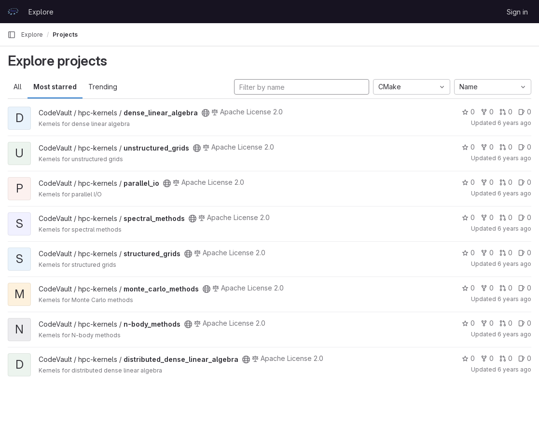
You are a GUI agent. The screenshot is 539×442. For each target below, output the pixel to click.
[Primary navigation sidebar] (11, 34)
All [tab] (18, 87)
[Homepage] (13, 11)
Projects (65, 34)
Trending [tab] (102, 87)
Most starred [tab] (55, 87)
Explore (41, 12)
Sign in (517, 12)
